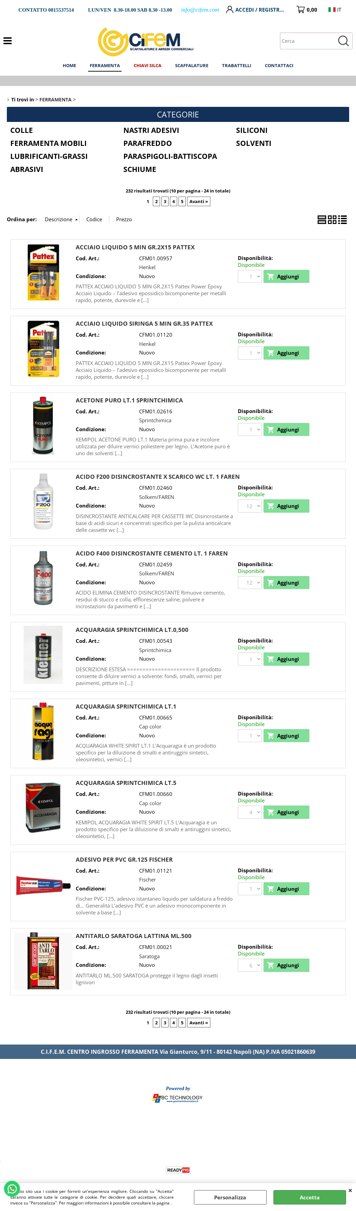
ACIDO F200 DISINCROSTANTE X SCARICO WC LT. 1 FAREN (158, 476)
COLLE (21, 130)
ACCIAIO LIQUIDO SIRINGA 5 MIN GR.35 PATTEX (144, 323)
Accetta (310, 1197)
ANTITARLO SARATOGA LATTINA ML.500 (134, 936)
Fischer (147, 879)
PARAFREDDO (147, 143)
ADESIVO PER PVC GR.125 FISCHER (124, 859)
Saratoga (149, 956)
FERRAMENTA (105, 65)
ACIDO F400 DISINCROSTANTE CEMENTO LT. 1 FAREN (152, 553)
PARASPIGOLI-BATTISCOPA (170, 156)
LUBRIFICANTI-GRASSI (49, 156)
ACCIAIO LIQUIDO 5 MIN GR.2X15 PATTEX (135, 247)
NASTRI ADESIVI (151, 130)
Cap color (150, 726)
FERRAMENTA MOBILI (48, 143)
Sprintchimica (155, 420)
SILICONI (252, 130)
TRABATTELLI (236, 65)
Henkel (147, 267)
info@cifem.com (200, 10)
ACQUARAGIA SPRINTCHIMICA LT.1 (126, 706)
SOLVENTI (253, 143)
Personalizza (230, 1197)
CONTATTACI (279, 65)
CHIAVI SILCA (147, 65)
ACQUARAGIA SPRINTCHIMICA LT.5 (126, 783)
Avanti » (198, 201)
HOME (69, 65)
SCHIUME (139, 169)
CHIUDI (350, 1190)
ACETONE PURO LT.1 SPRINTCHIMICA (129, 400)
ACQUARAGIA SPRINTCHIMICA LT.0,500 (132, 630)
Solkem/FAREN (156, 497)
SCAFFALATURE (191, 65)
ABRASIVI (26, 169)
